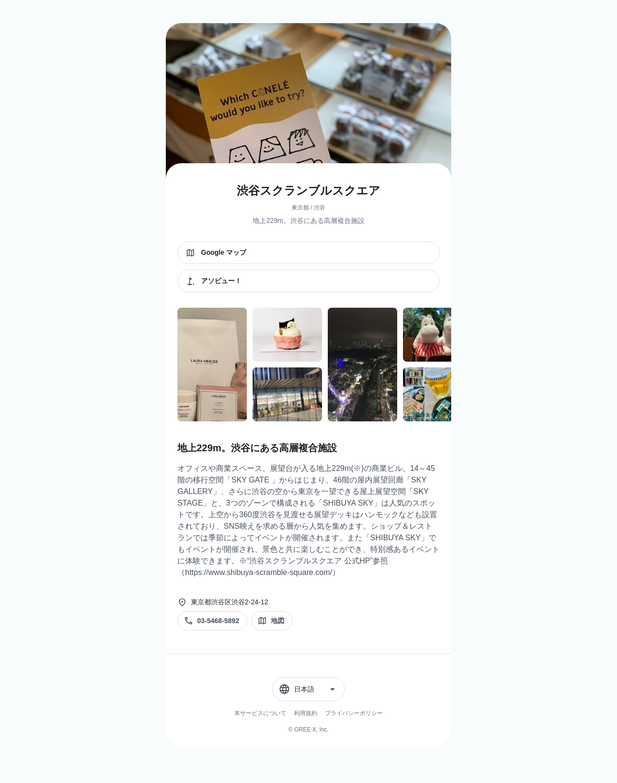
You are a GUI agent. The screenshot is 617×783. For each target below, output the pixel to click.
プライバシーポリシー (354, 713)
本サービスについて (260, 713)
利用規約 (305, 713)
